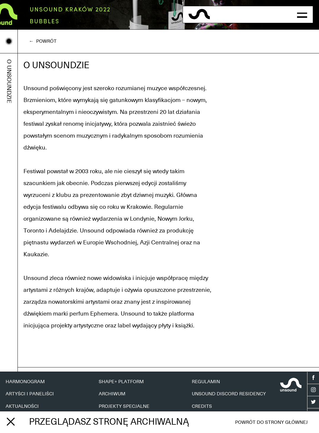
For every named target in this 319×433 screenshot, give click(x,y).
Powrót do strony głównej (271, 422)
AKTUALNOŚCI (22, 406)
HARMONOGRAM (25, 381)
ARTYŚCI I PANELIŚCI (30, 393)
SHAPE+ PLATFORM (121, 381)
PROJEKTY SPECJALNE (124, 406)
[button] (302, 14)
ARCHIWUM (112, 393)
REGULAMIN (206, 381)
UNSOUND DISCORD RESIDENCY (229, 393)
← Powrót (43, 41)
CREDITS (202, 406)
